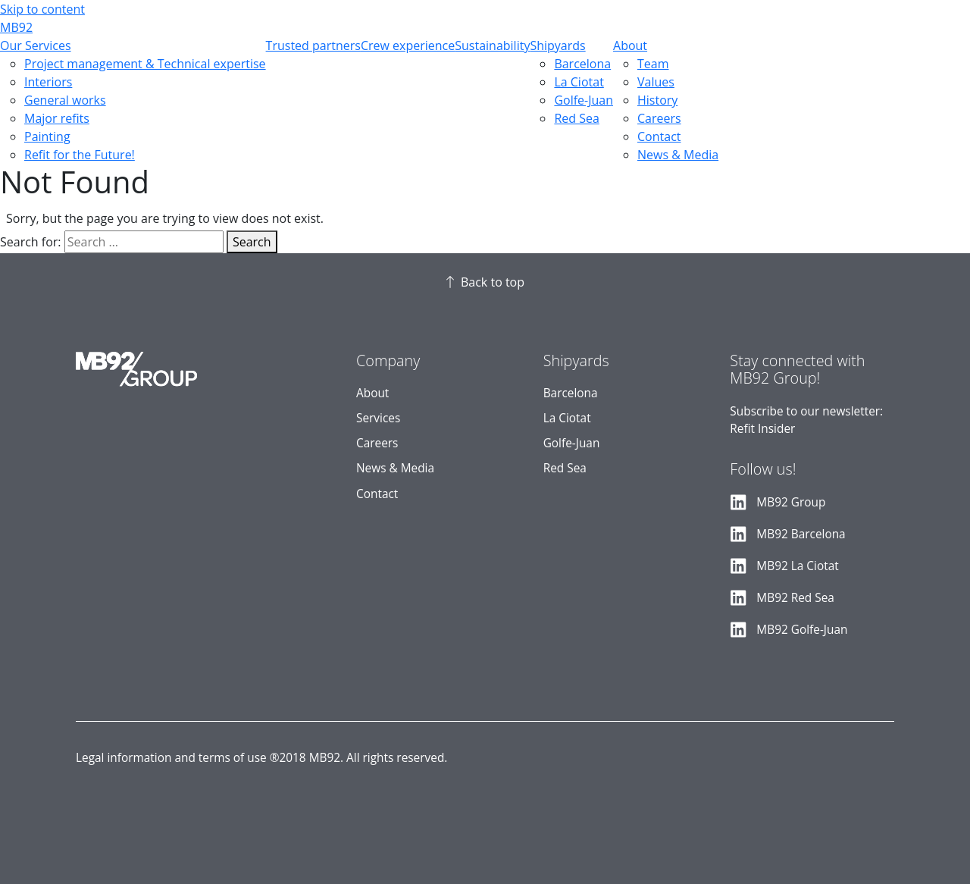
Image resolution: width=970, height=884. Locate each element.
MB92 (16, 27)
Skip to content (42, 9)
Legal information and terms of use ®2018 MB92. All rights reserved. (261, 758)
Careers (659, 118)
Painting (47, 136)
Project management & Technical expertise (145, 63)
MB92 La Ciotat (797, 566)
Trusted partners (313, 45)
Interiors (48, 82)
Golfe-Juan (583, 100)
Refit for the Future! (79, 154)
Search (252, 242)
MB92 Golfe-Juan (801, 630)
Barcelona (582, 63)
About (630, 45)
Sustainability (492, 45)
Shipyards (557, 45)
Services (378, 418)
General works (65, 100)
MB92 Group (790, 502)
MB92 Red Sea (795, 598)
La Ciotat (578, 82)
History (657, 100)
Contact (659, 136)
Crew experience (408, 45)
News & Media (677, 154)
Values (655, 82)
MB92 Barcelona (800, 534)
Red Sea (576, 118)
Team (653, 63)
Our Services (35, 45)
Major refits (56, 118)
